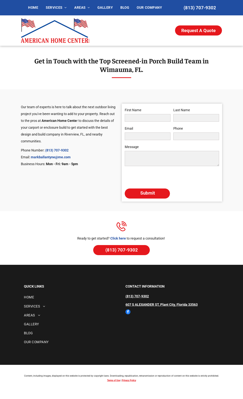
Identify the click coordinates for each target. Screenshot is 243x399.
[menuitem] (33, 7)
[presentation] (153, 177)
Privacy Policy (129, 380)
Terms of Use (113, 380)
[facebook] (127, 312)
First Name (133, 110)
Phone (178, 128)
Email (129, 128)
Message (132, 147)
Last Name (181, 110)
